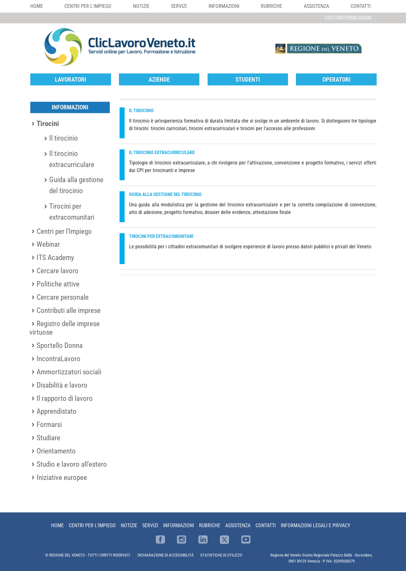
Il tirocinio (63, 138)
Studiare (48, 437)
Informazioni (224, 6)
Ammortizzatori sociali (69, 371)
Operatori (336, 79)
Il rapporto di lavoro (65, 398)
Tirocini (48, 123)
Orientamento (56, 451)
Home (36, 6)
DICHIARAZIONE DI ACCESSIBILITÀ (166, 555)
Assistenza (316, 6)
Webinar (48, 244)
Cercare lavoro (58, 270)
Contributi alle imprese (69, 310)
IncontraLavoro (58, 358)
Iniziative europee (62, 477)
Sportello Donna (60, 345)
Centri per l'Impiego (64, 231)
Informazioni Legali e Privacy (315, 525)
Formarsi (49, 424)
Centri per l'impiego (87, 6)
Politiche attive (58, 284)
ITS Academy (55, 257)
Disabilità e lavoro (62, 385)
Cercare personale (63, 297)
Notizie (141, 6)
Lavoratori (70, 79)
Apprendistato (57, 411)
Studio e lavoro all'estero (72, 464)
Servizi (179, 6)
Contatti (360, 6)
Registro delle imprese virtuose (64, 328)
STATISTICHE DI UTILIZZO (221, 555)
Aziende (159, 79)
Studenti (247, 79)
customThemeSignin (348, 18)
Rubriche (271, 6)
